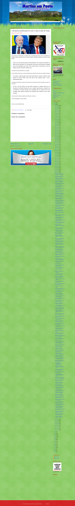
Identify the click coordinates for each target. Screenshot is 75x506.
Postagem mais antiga (46, 143)
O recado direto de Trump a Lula (59, 344)
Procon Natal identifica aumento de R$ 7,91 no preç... (59, 184)
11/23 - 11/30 (57, 113)
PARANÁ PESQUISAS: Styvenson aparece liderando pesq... (59, 367)
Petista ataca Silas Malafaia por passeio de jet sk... (59, 281)
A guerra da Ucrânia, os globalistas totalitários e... (59, 416)
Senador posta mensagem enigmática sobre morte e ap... (59, 259)
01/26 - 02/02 (57, 425)
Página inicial (31, 143)
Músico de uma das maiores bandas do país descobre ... (59, 395)
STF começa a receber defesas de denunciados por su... (59, 316)
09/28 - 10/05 (57, 125)
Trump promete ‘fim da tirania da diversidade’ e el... (60, 326)
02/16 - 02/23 (57, 420)
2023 (55, 433)
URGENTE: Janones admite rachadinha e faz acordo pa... (59, 241)
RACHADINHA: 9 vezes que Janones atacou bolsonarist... (59, 193)
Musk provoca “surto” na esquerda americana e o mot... (59, 338)
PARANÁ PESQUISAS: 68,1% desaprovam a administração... (59, 378)
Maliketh (43, 503)
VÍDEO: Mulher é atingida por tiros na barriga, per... (59, 179)
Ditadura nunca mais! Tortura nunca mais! (59, 272)
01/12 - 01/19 (57, 428)
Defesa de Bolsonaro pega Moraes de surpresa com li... (59, 210)
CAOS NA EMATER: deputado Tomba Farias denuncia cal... (59, 308)
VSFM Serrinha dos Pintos (57, 81)
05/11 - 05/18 (57, 156)
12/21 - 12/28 (57, 107)
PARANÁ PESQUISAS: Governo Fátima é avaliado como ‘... (59, 375)
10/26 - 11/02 (57, 119)
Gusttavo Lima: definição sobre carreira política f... (59, 186)
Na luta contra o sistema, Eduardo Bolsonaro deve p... (59, 385)
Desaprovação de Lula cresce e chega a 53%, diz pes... (59, 228)
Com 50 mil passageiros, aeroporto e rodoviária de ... (59, 294)
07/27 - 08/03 (57, 139)
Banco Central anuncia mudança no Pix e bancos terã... (59, 314)
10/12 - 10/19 (57, 122)
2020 (55, 438)
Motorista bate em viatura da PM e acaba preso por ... (59, 372)
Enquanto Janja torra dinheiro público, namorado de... (59, 414)
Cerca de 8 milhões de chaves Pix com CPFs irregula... (60, 298)
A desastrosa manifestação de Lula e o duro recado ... (59, 268)
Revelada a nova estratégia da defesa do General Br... (59, 277)
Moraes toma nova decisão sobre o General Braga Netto (59, 289)
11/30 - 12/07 (57, 111)
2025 (55, 104)
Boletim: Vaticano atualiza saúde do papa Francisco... (59, 319)
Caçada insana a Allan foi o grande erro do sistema (59, 383)
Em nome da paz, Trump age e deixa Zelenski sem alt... (59, 402)
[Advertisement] (59, 491)
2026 (55, 102)
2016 (55, 444)
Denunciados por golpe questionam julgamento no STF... (59, 236)
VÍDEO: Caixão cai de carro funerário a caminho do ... (59, 392)
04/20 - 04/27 (57, 161)
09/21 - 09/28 (57, 127)
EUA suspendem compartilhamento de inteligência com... (58, 363)
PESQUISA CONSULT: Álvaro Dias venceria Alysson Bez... (59, 247)
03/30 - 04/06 (57, 166)
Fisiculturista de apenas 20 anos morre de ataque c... (59, 265)
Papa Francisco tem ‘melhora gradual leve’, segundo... (59, 181)
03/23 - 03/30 (57, 167)
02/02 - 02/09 (57, 423)
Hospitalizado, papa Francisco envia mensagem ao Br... (59, 370)
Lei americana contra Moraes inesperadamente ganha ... (59, 356)
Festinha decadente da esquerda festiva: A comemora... (59, 342)
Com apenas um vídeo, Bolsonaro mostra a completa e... (59, 225)
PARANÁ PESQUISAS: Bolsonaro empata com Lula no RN (59, 311)
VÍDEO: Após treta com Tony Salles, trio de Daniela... (59, 321)
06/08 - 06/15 (57, 150)
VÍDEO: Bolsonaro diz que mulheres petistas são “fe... (59, 196)
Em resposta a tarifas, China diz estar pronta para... (59, 324)
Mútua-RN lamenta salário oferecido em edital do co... (59, 252)
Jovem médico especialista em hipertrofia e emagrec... (59, 328)
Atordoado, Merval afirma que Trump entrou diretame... (59, 407)
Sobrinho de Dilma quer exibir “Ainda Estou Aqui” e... (59, 387)
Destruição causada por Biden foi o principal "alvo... (59, 215)
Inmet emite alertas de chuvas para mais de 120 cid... (59, 176)
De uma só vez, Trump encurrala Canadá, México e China (59, 201)
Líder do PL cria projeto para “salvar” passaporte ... (59, 303)
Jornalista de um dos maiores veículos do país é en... (59, 346)
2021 (55, 436)
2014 (55, 447)
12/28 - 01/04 (57, 105)
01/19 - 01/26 (57, 426)
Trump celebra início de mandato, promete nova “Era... (59, 353)
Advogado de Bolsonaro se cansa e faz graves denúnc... (59, 220)
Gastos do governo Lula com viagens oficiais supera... (59, 231)
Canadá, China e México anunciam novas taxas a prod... (60, 390)
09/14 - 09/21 (57, 128)
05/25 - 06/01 (57, 153)
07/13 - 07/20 (57, 142)
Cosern (54, 91)
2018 (55, 441)
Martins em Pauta (56, 456)
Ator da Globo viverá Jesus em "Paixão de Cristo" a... (59, 261)
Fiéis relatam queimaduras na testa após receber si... (59, 301)
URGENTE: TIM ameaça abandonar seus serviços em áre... (59, 244)
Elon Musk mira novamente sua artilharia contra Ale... (59, 412)
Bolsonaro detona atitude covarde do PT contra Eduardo (60, 336)
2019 (55, 439)
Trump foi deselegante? (58, 340)
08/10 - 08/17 (57, 136)
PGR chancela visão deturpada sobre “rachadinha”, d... (59, 239)
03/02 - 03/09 (57, 172)
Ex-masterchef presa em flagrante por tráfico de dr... (59, 348)
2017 (55, 442)
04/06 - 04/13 (57, 164)
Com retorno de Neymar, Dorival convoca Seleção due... (59, 306)
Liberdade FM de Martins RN (57, 85)
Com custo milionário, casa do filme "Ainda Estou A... (59, 208)
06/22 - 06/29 (57, 147)
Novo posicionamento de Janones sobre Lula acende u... (60, 409)
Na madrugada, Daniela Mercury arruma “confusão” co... (59, 404)
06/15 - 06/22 (57, 149)
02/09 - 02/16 (57, 422)
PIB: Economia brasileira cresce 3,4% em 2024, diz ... (59, 189)
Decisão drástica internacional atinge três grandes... (59, 218)
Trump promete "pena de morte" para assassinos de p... (59, 351)
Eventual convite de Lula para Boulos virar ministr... (59, 296)
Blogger (51, 503)
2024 (55, 431)
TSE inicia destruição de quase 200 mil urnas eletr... (59, 397)
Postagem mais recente (15, 143)
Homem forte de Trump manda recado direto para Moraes (59, 358)
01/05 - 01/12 (57, 429)
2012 (55, 450)
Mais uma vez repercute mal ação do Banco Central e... (60, 254)
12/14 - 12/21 (57, 108)
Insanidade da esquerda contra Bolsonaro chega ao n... (59, 198)
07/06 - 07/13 (57, 144)
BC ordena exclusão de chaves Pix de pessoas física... (59, 333)
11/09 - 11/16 (57, 116)
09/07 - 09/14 (57, 130)
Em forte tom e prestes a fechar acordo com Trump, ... (59, 291)
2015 (55, 445)
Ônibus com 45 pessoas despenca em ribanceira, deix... (59, 284)
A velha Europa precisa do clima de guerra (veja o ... (59, 206)
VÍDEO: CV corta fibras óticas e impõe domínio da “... (59, 191)
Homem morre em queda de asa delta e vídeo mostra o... (59, 203)
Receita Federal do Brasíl (56, 95)
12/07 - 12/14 (57, 110)
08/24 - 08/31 (57, 133)
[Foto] (31, 44)
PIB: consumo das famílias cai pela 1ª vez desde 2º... (59, 233)
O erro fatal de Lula (58, 263)
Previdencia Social (55, 96)
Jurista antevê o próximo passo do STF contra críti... (59, 380)
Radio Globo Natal (56, 82)
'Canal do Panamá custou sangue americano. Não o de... (59, 222)
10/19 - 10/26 (57, 121)
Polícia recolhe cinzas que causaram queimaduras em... (59, 249)
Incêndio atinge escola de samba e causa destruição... (59, 399)
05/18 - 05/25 (57, 155)
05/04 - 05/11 (57, 158)
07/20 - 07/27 (57, 141)
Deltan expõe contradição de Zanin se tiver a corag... (59, 274)
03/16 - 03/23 (57, 169)
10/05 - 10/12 (57, 124)
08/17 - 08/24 (57, 135)
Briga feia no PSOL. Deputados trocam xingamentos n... (59, 361)
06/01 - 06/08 (57, 152)
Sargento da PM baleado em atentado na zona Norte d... (59, 174)
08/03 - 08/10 (57, 138)
